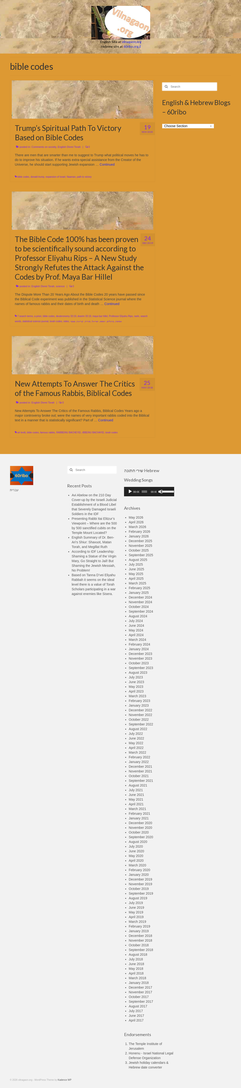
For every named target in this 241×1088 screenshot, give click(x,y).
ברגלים (110, 321)
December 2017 (140, 987)
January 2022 (139, 762)
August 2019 (138, 898)
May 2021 (136, 799)
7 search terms (25, 316)
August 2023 (138, 672)
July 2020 (136, 846)
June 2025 (136, 569)
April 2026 (136, 522)
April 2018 (136, 973)
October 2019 (139, 889)
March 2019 (137, 922)
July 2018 (136, 959)
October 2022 (139, 719)
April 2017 (136, 1020)
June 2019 (136, 907)
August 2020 (138, 842)
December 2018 (140, 936)
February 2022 (139, 757)
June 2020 (136, 851)
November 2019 (140, 884)
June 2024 (136, 625)
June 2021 (136, 795)
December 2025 (140, 541)
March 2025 (137, 583)
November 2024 (140, 602)
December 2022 (140, 710)
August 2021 (138, 785)
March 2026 (137, 527)
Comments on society (44, 146)
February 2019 (139, 926)
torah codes (56, 321)
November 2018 (140, 940)
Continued (107, 164)
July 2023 (136, 677)
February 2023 (139, 701)
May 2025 (136, 574)
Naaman (71, 177)
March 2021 (137, 809)
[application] (149, 491)
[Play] (130, 491)
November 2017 (140, 992)
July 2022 (136, 734)
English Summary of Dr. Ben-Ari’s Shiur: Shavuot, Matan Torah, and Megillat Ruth (93, 542)
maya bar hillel (100, 316)
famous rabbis (47, 432)
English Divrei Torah (69, 146)
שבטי (72, 321)
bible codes (23, 177)
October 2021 (139, 776)
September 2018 (141, 950)
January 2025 (139, 593)
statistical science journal (35, 321)
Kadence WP (64, 1080)
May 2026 (136, 517)
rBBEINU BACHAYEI (93, 432)
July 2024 (136, 621)
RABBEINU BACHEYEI (68, 432)
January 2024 (139, 649)
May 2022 (136, 743)
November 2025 (140, 546)
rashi (136, 316)
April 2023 (136, 691)
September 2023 (141, 668)
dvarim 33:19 (84, 316)
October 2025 (139, 550)
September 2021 (141, 781)
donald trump (37, 177)
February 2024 (139, 644)
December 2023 (140, 654)
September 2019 (141, 893)
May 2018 (136, 969)
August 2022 (138, 729)
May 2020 (136, 856)
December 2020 (140, 823)
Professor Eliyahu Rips (121, 316)
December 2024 (140, 597)
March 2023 (137, 696)
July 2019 (136, 903)
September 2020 (141, 837)
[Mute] (160, 491)
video (66, 321)
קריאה (79, 321)
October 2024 (139, 607)
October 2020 (139, 832)
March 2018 (137, 978)
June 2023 (136, 682)
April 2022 (136, 748)
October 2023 (139, 663)
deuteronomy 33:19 (66, 316)
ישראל (95, 321)
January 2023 (139, 705)
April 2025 (136, 578)
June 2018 (136, 964)
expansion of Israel (55, 177)
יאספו (102, 321)
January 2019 (139, 931)
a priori (37, 316)
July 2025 (136, 564)
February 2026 (139, 531)
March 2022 (137, 752)
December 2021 (140, 766)
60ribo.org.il (132, 46)
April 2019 (136, 917)
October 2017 (139, 997)
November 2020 (140, 828)
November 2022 (140, 715)
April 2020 (136, 860)
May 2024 (136, 630)
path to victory (84, 177)
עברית (14, 490)
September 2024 (141, 611)
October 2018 (139, 945)
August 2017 (138, 1006)
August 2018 (138, 954)
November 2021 (140, 771)
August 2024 (138, 616)
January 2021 (139, 818)
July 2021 (136, 790)
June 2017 (136, 1016)
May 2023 (136, 687)
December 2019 (140, 879)
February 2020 (139, 870)
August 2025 (138, 560)
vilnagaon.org (131, 42)
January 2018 (139, 983)
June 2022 (136, 738)
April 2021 (136, 804)
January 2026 (139, 536)
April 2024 (136, 635)
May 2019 (136, 912)
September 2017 (141, 1001)
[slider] (144, 491)
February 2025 (139, 588)
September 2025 (141, 555)
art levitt (21, 432)
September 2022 (141, 724)
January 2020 (139, 875)
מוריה (88, 321)
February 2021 (139, 813)
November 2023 (140, 658)
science (60, 286)
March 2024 (137, 640)
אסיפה (118, 321)
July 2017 (136, 1011)
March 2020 (137, 865)
